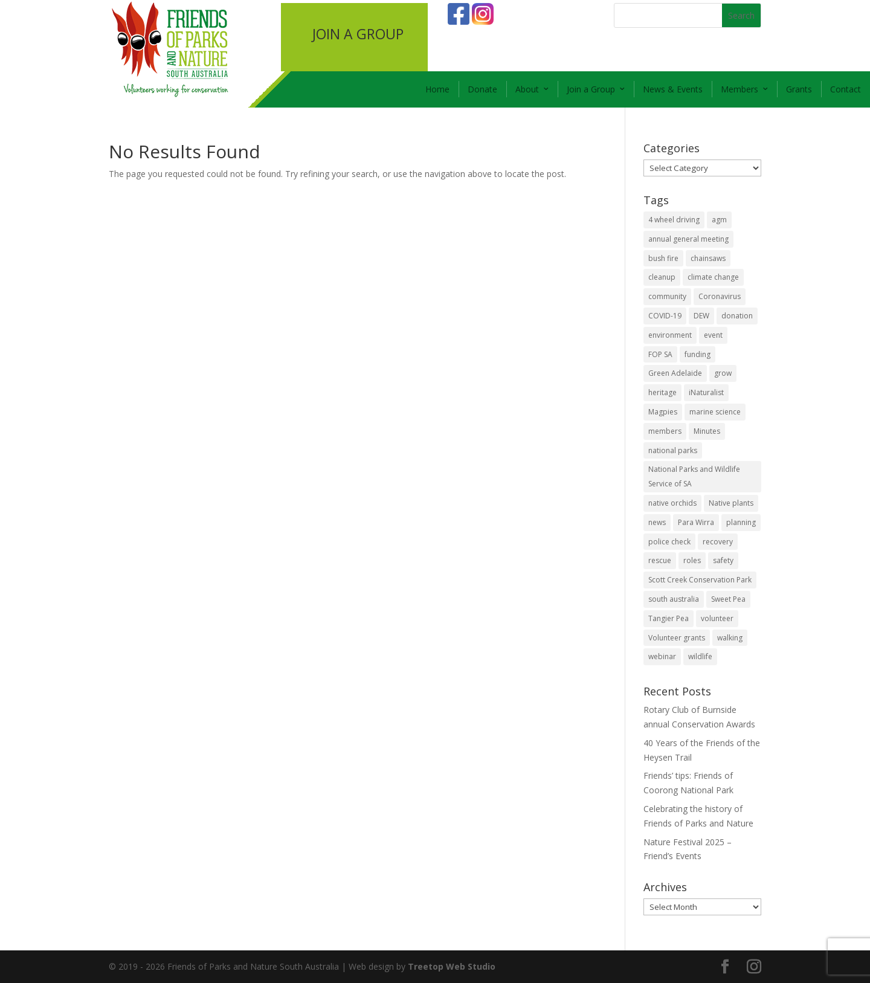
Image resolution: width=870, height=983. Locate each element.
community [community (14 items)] (667, 296)
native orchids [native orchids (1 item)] (672, 503)
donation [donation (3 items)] (737, 316)
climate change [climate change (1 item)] (713, 277)
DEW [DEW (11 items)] (701, 316)
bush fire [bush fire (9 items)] (663, 258)
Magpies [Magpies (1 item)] (662, 412)
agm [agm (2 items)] (719, 219)
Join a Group (591, 89)
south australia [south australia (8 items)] (673, 599)
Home (437, 89)
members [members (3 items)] (665, 431)
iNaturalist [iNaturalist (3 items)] (706, 392)
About (527, 89)
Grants (799, 89)
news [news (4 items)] (657, 522)
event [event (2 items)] (713, 335)
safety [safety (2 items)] (723, 560)
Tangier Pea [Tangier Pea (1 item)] (668, 618)
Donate (482, 89)
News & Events (673, 89)
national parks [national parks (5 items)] (672, 450)
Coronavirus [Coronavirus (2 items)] (719, 296)
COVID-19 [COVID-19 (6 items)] (665, 316)
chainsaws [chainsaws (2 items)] (708, 258)
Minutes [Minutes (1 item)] (707, 431)
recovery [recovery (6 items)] (718, 542)
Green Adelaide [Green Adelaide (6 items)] (675, 373)
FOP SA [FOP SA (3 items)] (660, 354)
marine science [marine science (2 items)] (715, 412)
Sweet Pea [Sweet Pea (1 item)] (728, 599)
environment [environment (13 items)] (670, 335)
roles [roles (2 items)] (692, 560)
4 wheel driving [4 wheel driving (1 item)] (674, 219)
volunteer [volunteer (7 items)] (717, 618)
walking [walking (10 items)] (730, 638)
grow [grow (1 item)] (723, 373)
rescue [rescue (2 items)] (659, 560)
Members (739, 89)
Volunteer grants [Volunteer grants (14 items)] (676, 638)
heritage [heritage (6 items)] (662, 392)
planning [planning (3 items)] (741, 522)
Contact (845, 89)
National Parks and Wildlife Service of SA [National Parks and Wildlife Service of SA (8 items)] (694, 476)
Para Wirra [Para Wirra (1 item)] (696, 522)
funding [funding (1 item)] (697, 354)
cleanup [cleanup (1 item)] (661, 277)
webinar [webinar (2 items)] (662, 656)
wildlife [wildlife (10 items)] (700, 656)
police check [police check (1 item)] (669, 542)
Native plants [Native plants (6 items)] (731, 503)
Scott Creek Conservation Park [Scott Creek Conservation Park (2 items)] (700, 580)
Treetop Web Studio (451, 966)
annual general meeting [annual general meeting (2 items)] (688, 239)
